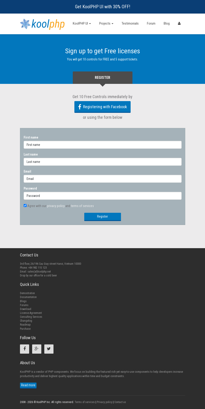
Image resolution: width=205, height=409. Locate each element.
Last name (31, 154)
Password (30, 188)
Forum (151, 23)
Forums (24, 305)
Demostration (27, 293)
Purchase (25, 328)
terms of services (82, 206)
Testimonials (130, 23)
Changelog (26, 320)
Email (27, 171)
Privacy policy (104, 402)
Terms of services (85, 402)
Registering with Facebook (102, 107)
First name (31, 137)
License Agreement (31, 313)
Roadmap (25, 324)
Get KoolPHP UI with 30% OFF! (102, 6)
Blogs (23, 301)
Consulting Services (31, 316)
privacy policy (56, 206)
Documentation (28, 297)
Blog (167, 23)
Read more (28, 385)
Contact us (120, 402)
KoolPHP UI (82, 23)
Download (25, 309)
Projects (106, 23)
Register (102, 216)
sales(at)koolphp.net (39, 271)
